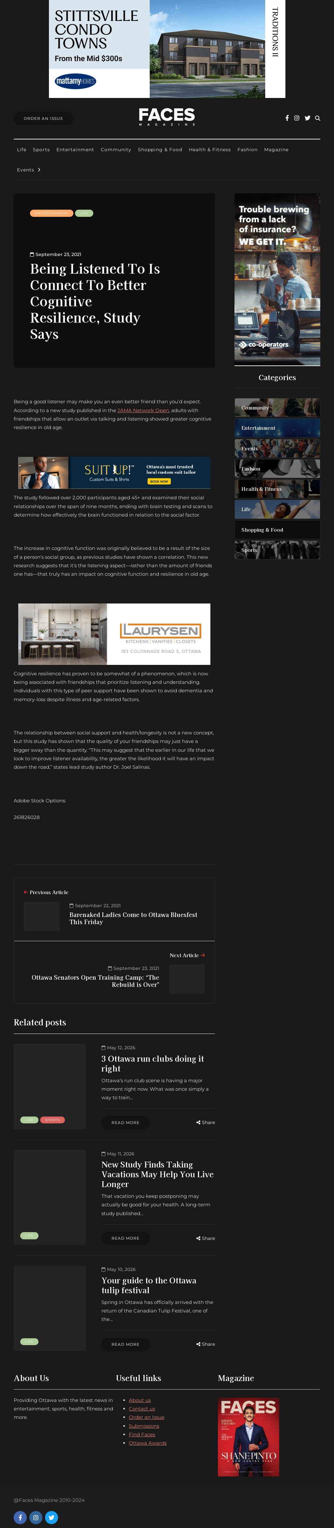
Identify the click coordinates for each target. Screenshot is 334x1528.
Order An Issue (43, 118)
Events (25, 170)
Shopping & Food (160, 150)
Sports (41, 150)
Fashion (247, 150)
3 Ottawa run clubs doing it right (146, 1063)
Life (21, 150)
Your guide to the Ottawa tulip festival (152, 1284)
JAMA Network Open (143, 410)
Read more (119, 1122)
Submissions (144, 1417)
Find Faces (142, 1426)
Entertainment (75, 150)
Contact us (142, 1400)
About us (140, 1392)
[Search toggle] (317, 118)
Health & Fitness (210, 150)
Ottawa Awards (148, 1434)
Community (116, 150)
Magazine (276, 150)
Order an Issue (146, 1409)
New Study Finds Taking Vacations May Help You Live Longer (151, 1173)
